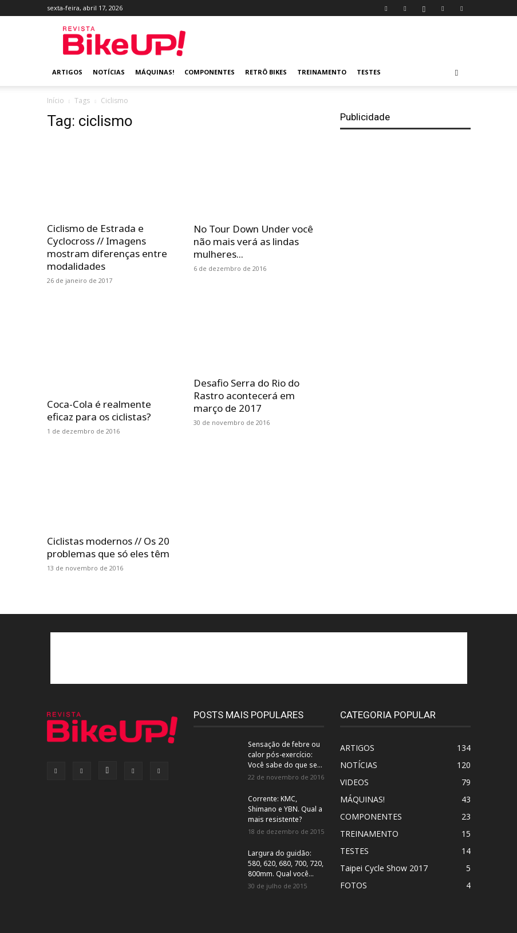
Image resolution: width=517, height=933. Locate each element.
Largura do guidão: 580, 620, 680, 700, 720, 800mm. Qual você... (285, 863)
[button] (457, 72)
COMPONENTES (209, 72)
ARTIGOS (67, 72)
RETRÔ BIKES (266, 72)
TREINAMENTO (321, 72)
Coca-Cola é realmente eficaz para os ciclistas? (99, 410)
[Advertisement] (336, 41)
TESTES (369, 72)
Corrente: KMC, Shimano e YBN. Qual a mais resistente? (285, 809)
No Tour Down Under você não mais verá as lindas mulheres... (253, 241)
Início (55, 100)
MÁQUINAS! (154, 72)
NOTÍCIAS (109, 72)
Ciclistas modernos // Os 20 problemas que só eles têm (108, 547)
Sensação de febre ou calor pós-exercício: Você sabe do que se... (285, 754)
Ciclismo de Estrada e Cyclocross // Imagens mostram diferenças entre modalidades (107, 247)
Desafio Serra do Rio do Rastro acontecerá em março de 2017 (246, 395)
